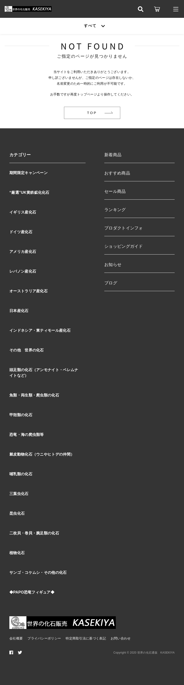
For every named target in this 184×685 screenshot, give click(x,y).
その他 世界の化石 (26, 350)
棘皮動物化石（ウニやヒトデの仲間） (41, 454)
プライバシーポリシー (44, 638)
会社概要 (16, 638)
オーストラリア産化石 (28, 291)
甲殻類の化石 (20, 415)
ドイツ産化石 (20, 232)
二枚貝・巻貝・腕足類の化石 (34, 533)
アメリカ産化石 (22, 252)
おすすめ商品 (117, 173)
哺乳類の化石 (20, 474)
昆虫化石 (17, 513)
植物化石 (17, 553)
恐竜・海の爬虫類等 (26, 435)
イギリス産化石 (22, 212)
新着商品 (112, 154)
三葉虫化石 (19, 494)
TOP (92, 113)
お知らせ (112, 264)
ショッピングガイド (123, 246)
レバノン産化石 (22, 271)
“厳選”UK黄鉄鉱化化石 (29, 192)
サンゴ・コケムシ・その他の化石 (38, 573)
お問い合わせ (121, 638)
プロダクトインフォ (123, 228)
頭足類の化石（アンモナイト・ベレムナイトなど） (43, 372)
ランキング (115, 209)
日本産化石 (19, 311)
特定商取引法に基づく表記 (86, 638)
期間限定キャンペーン (28, 173)
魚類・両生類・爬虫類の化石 (34, 395)
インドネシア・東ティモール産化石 (40, 330)
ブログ (110, 283)
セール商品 (115, 191)
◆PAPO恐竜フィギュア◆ (31, 592)
